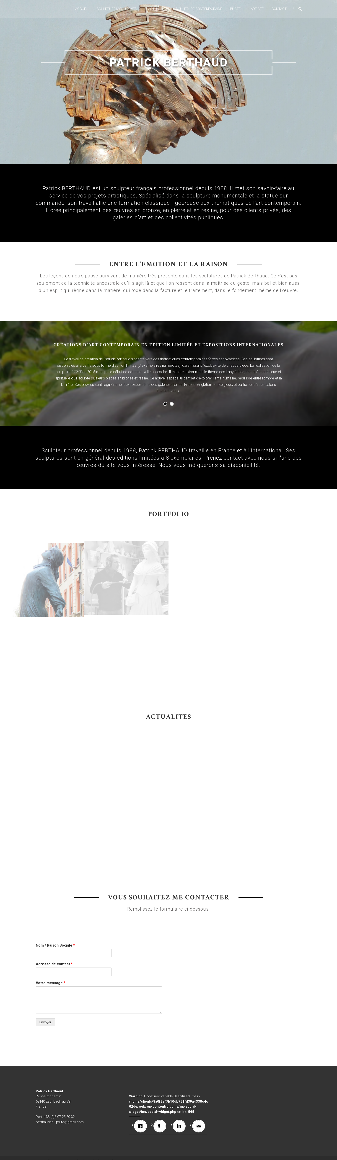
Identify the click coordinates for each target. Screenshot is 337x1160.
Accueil (81, 9)
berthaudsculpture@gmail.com (60, 1122)
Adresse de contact (54, 964)
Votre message (50, 983)
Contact (279, 9)
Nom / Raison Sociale (55, 945)
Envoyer (45, 1022)
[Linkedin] (180, 1126)
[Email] (200, 1126)
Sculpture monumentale (118, 9)
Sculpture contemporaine (199, 9)
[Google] (161, 1126)
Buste (235, 9)
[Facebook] (141, 1126)
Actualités (158, 9)
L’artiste (256, 9)
